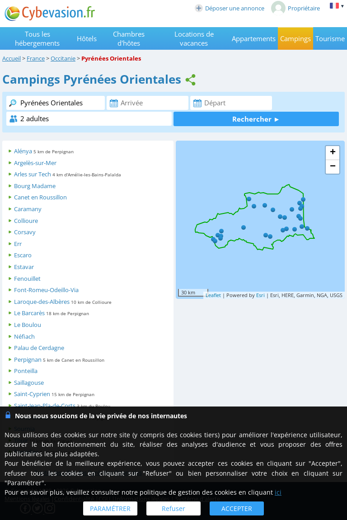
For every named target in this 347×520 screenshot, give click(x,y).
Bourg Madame (35, 186)
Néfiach (24, 336)
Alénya (23, 151)
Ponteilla (26, 371)
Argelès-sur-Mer (35, 163)
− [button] (333, 167)
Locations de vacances (194, 38)
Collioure (26, 221)
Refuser (173, 508)
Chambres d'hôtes (129, 38)
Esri (260, 295)
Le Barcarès (29, 313)
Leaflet (213, 295)
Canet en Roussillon (40, 197)
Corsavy (25, 232)
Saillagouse (29, 382)
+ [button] (333, 153)
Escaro (23, 255)
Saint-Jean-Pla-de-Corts (44, 406)
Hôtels (87, 38)
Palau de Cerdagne (39, 348)
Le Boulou (27, 325)
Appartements (254, 38)
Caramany (28, 209)
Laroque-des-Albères (42, 302)
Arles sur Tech (32, 174)
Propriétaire (295, 8)
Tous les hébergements (37, 38)
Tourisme (330, 38)
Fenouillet (27, 278)
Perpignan (28, 359)
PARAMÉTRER (110, 508)
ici (278, 492)
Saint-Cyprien (32, 394)
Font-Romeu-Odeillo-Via (46, 290)
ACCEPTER (236, 508)
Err (18, 244)
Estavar (24, 267)
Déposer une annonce (229, 8)
